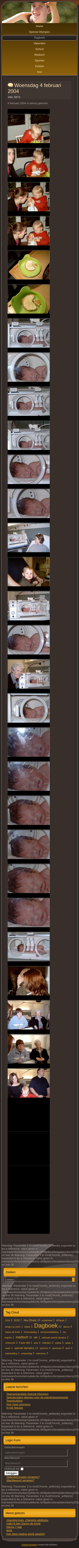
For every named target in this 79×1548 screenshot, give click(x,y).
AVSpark (60, 1320)
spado (68, 1343)
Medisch (39, 54)
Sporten (39, 60)
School (39, 49)
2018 (7, 1320)
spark (7, 1348)
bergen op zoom (12, 1327)
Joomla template (29, 1545)
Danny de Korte (12, 1332)
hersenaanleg (30, 1332)
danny (66, 1326)
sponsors (57, 1348)
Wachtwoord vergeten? (20, 1480)
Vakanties (39, 43)
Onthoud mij (11, 1468)
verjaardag (26, 1353)
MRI (35, 1337)
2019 (17, 1320)
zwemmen (41, 1353)
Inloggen (11, 1473)
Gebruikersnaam (14, 1447)
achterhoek (47, 1320)
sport (67, 1348)
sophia (58, 1343)
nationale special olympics (54, 1337)
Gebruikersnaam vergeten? (23, 1477)
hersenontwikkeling (50, 1332)
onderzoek (10, 1343)
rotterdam (46, 1343)
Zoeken (39, 66)
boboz (27, 1327)
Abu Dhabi (29, 1320)
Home (39, 26)
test (39, 71)
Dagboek (39, 37)
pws (36, 1343)
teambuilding (11, 1353)
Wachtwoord (12, 1457)
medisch (22, 1337)
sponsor (44, 1348)
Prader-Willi (24, 1343)
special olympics (24, 1348)
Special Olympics (39, 31)
